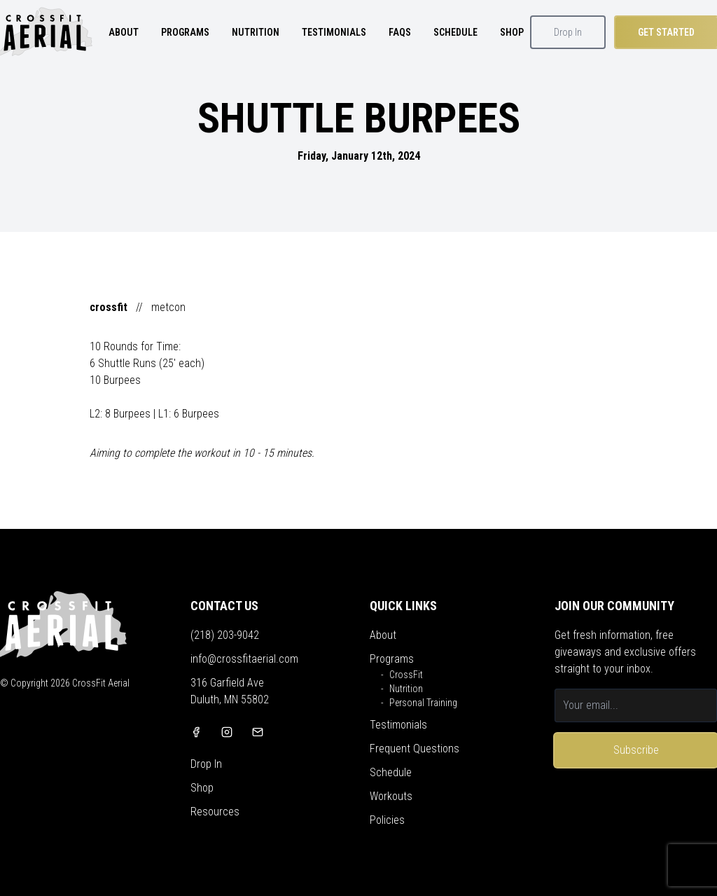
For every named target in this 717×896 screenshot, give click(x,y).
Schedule (391, 772)
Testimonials (398, 724)
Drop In (568, 32)
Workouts (391, 796)
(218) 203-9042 (224, 635)
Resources (214, 811)
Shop (202, 787)
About (383, 635)
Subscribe (636, 750)
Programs (392, 659)
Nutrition (406, 688)
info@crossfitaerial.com (244, 659)
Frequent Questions (414, 748)
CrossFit (406, 674)
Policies (387, 820)
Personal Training (423, 702)
